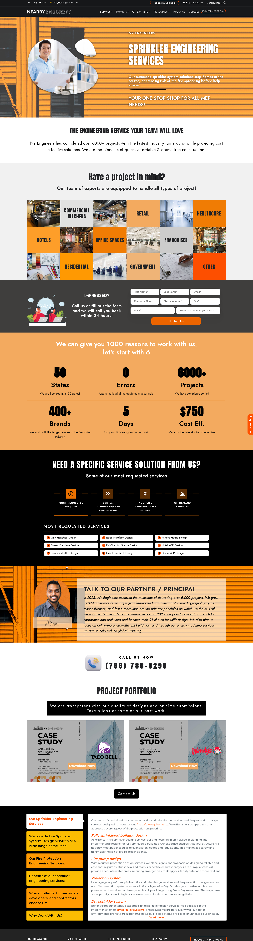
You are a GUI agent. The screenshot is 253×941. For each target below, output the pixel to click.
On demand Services (182, 501)
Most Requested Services (70, 501)
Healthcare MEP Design (119, 554)
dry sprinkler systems (130, 910)
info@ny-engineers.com (65, 2)
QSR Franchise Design (63, 538)
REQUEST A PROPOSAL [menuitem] (213, 11)
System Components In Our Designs (108, 503)
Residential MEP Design (64, 554)
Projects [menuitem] (121, 11)
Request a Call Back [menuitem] (164, 2)
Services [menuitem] (105, 11)
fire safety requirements (152, 824)
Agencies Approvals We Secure (145, 503)
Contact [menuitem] (194, 11)
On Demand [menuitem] (140, 11)
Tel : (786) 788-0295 (37, 2)
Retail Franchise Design (119, 538)
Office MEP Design (173, 554)
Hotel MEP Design (172, 546)
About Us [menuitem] (179, 11)
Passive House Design (174, 538)
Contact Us (126, 794)
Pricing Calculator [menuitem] (192, 2)
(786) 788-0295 (137, 666)
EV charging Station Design (121, 546)
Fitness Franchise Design (65, 546)
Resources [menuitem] (160, 11)
